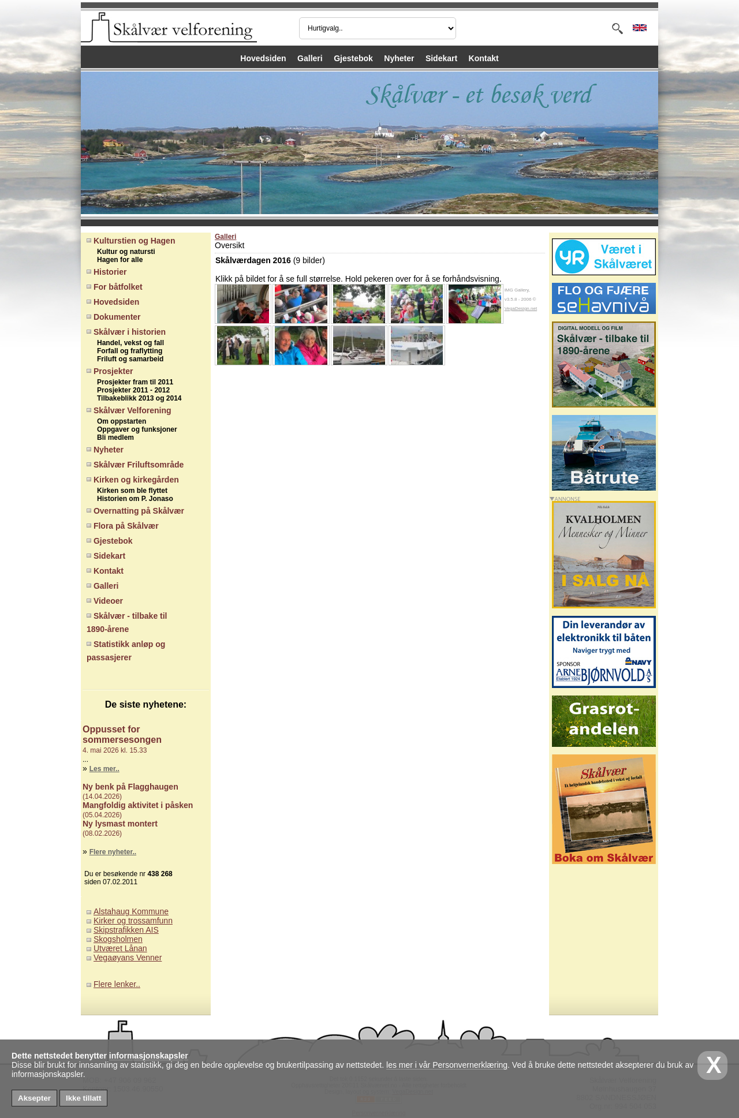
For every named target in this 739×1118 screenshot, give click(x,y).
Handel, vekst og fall (127, 343)
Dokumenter (114, 316)
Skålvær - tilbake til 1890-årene (127, 622)
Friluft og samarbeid (127, 359)
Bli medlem (112, 437)
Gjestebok (353, 58)
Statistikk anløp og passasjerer (126, 651)
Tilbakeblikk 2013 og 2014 (136, 398)
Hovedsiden (263, 58)
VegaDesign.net (521, 308)
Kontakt (484, 58)
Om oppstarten (118, 421)
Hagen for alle (117, 260)
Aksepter (34, 1098)
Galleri (310, 58)
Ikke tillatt (83, 1098)
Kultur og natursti (123, 252)
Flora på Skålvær (123, 525)
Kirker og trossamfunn (133, 920)
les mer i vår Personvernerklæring (446, 1065)
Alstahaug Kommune (131, 911)
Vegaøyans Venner (128, 957)
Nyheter (399, 58)
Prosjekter (110, 371)
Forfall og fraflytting (126, 351)
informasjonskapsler (148, 1055)
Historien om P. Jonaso (132, 499)
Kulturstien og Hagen (131, 240)
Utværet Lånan (120, 948)
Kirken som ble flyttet (129, 491)
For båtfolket (115, 286)
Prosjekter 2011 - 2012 (130, 390)
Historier (106, 271)
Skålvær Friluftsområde (135, 464)
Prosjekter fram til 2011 (132, 382)
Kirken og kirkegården (133, 479)
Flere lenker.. (117, 984)
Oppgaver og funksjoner (134, 429)
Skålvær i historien (126, 331)
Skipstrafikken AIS (126, 929)
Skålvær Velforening (129, 410)
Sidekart (441, 58)
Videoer (105, 600)
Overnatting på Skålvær (135, 510)
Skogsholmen (118, 939)
